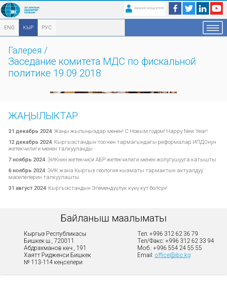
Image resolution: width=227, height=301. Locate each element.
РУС (47, 28)
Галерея (25, 50)
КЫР (28, 28)
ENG (9, 28)
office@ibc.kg (173, 255)
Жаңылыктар (43, 116)
